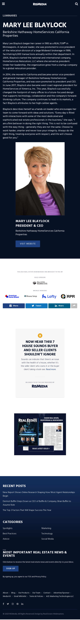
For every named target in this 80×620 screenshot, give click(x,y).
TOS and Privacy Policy (37, 577)
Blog (13, 593)
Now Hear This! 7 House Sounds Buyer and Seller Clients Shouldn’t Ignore (40, 349)
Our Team (36, 593)
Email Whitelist (20, 597)
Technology (47, 534)
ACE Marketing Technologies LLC (60, 597)
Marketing (46, 529)
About (5, 593)
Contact (46, 593)
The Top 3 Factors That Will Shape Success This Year (27, 511)
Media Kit (7, 597)
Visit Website (28, 244)
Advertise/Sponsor (61, 593)
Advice (6, 539)
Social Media (47, 539)
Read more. (51, 370)
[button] (10, 569)
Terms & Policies (36, 597)
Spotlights (7, 529)
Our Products (23, 593)
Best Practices (9, 534)
